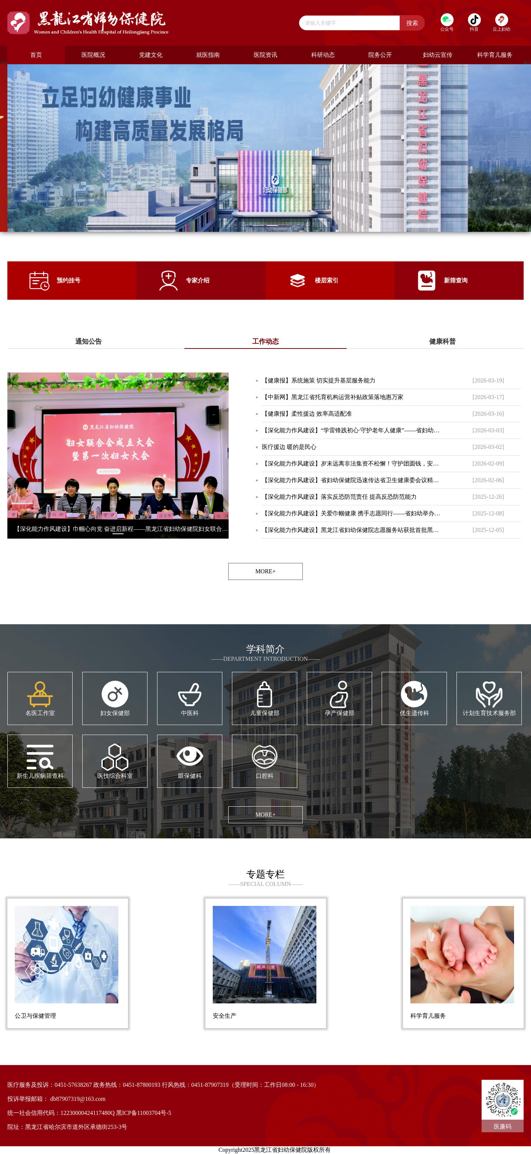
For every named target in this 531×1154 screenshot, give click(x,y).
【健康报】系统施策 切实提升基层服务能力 (318, 380)
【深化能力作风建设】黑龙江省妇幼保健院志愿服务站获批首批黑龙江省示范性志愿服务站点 (352, 530)
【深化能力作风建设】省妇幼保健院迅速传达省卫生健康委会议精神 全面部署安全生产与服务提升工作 (352, 480)
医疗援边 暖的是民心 (289, 447)
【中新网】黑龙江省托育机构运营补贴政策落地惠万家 (332, 397)
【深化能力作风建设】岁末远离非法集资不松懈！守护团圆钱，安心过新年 (352, 463)
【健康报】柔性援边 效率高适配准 (307, 414)
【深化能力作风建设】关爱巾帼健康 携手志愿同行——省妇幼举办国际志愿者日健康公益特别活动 (352, 513)
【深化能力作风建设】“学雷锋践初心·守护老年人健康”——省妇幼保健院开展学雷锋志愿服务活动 (352, 430)
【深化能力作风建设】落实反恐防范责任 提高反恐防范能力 (339, 497)
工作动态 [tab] (265, 341)
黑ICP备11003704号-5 (143, 1113)
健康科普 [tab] (442, 341)
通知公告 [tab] (88, 341)
